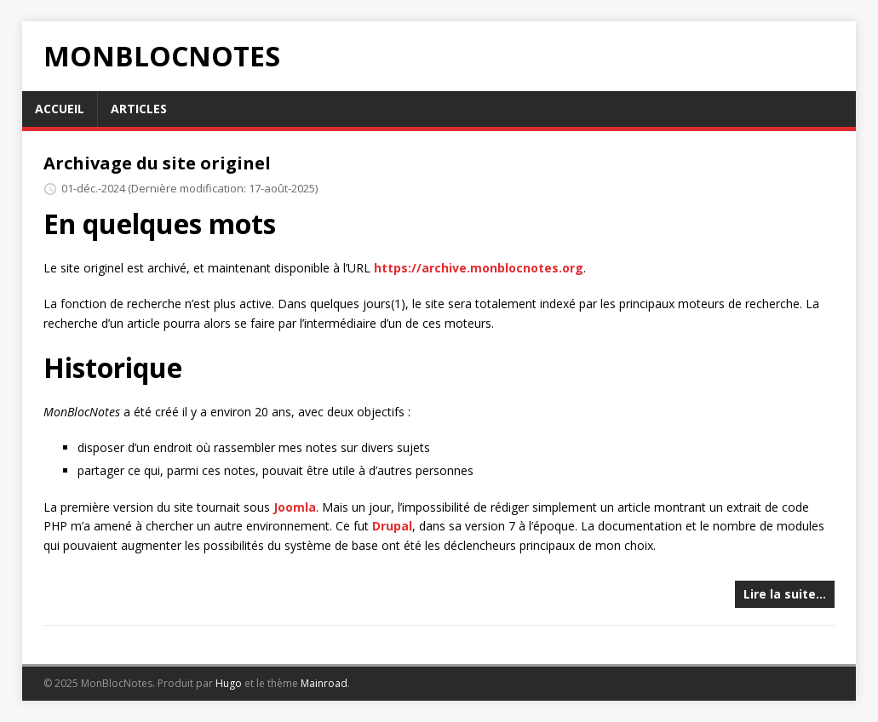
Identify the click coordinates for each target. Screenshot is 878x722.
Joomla (294, 507)
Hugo (228, 683)
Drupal (392, 526)
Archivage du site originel (157, 163)
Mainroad (324, 683)
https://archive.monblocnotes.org (478, 268)
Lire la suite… (784, 594)
